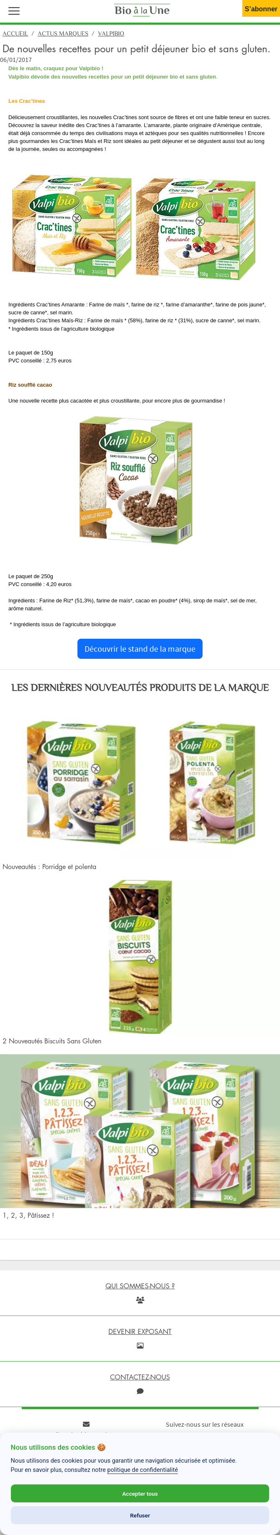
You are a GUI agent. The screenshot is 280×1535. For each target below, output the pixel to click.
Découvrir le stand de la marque (140, 648)
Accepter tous (140, 1493)
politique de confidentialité (142, 1470)
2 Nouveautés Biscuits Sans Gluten (52, 1040)
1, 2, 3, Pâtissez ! (28, 1215)
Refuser (140, 1515)
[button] (12, 10)
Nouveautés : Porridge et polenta (49, 866)
